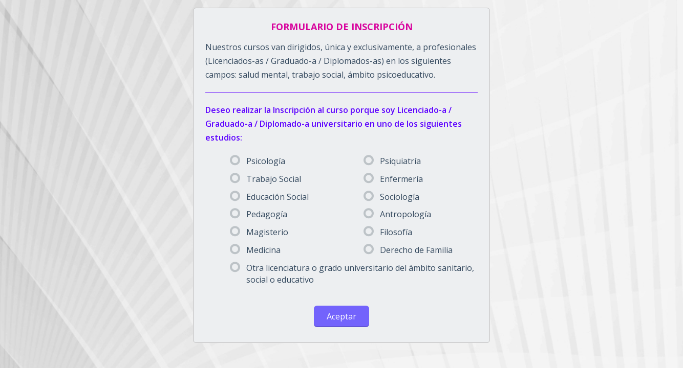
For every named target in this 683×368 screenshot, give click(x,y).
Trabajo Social (265, 179)
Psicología (257, 161)
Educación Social (269, 196)
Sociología (391, 196)
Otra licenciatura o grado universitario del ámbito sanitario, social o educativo (352, 273)
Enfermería (393, 179)
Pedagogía (258, 214)
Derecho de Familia (408, 250)
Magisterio (259, 232)
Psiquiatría (392, 161)
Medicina (255, 250)
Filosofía (388, 232)
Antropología (397, 214)
